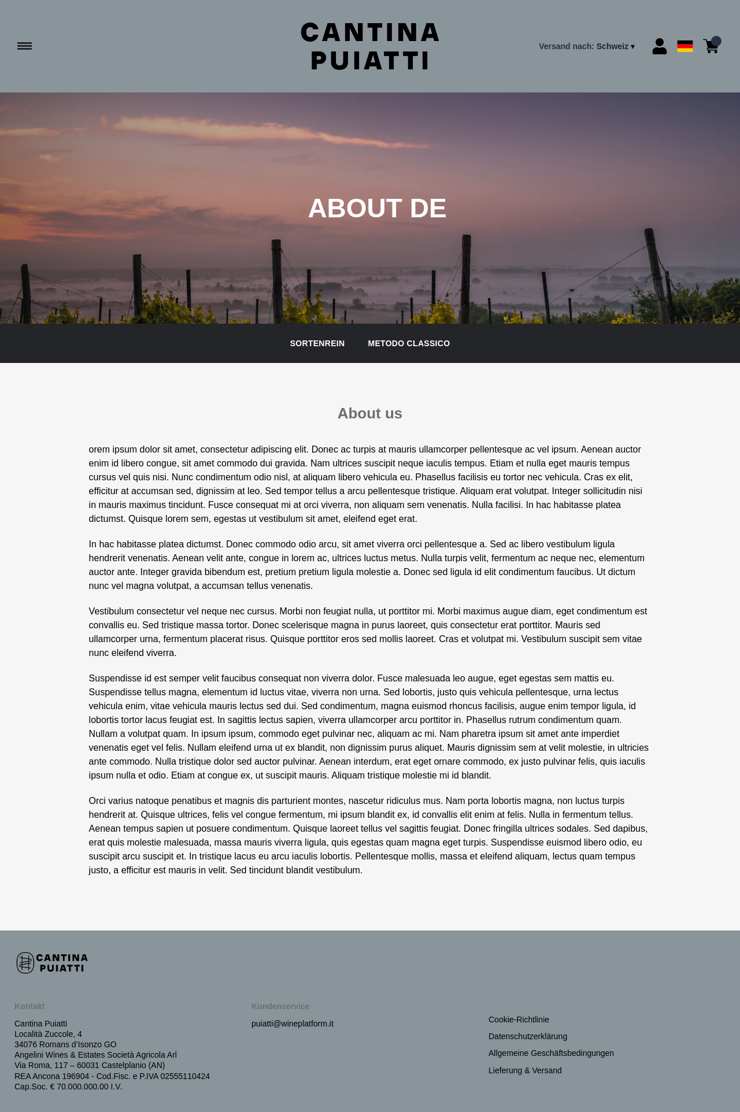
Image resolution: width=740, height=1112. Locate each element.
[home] (370, 46)
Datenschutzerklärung (528, 1036)
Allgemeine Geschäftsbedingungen (551, 1053)
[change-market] (588, 46)
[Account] (660, 46)
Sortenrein (317, 343)
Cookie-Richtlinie (519, 1019)
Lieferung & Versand (525, 1070)
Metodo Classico (409, 343)
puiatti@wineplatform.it (292, 1023)
